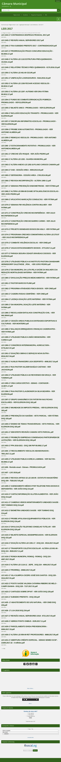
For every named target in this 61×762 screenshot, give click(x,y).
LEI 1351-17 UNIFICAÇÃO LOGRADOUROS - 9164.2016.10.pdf (25, 78)
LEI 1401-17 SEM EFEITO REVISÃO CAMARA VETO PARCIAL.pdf (27, 432)
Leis (17, 24)
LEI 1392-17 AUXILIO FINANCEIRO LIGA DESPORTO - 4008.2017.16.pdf (29, 361)
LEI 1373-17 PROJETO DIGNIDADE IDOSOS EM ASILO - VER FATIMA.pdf (30, 229)
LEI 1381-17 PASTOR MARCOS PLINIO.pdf (18, 283)
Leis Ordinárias (34, 24)
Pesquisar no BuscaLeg (8, 742)
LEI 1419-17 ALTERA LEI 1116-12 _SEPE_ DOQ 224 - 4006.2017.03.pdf (28, 565)
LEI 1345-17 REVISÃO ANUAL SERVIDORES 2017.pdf (22, 40)
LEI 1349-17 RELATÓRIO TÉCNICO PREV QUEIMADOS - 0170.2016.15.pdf (30, 67)
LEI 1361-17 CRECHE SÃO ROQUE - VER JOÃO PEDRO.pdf (25, 154)
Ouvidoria (25, 15)
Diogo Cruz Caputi (6, 32)
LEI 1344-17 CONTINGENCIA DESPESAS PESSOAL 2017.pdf (25, 35)
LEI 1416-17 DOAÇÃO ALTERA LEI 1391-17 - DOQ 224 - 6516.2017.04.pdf (30, 543)
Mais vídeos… (30, 688)
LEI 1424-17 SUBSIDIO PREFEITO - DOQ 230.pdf (20, 597)
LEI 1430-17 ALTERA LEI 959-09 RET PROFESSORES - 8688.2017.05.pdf (29, 635)
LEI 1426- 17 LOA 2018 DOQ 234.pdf (15, 610)
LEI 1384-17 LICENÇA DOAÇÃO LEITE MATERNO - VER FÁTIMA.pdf (28, 299)
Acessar (58, 1)
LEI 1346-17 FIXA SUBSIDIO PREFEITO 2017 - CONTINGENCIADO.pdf (29, 46)
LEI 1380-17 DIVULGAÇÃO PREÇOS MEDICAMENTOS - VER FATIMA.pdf (30, 278)
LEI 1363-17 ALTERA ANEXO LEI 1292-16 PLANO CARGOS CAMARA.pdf (30, 165)
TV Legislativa (6, 670)
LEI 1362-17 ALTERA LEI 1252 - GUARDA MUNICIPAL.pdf (23, 159)
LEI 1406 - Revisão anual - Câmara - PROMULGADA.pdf (23, 467)
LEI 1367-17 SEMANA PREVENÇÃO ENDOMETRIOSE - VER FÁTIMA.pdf (30, 186)
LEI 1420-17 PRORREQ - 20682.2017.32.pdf (18, 570)
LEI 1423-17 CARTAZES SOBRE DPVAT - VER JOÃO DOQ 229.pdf (27, 592)
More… (30, 703)
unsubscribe (30, 737)
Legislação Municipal (24, 24)
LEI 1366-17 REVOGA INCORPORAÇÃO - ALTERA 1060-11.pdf (26, 181)
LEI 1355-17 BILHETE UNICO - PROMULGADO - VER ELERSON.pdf (28, 108)
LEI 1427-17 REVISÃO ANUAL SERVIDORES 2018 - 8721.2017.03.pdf (28, 616)
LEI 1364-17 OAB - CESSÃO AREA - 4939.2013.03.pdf (22, 170)
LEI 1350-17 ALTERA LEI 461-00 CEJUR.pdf (18, 73)
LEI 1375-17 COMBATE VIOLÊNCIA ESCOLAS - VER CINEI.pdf (26, 243)
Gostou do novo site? (30, 711)
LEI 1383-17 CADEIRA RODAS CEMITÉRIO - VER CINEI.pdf (24, 294)
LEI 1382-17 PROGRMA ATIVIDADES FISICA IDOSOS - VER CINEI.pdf (28, 288)
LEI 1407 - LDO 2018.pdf (10, 472)
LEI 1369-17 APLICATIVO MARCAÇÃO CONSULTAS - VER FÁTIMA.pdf (29, 199)
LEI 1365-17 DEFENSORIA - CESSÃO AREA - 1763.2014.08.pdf (25, 175)
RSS (46, 15)
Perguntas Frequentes (36, 15)
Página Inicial (16, 15)
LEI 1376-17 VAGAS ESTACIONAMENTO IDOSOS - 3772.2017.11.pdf (28, 248)
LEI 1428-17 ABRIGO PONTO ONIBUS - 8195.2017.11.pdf (23, 621)
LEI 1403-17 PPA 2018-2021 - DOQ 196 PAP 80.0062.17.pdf (24, 446)
